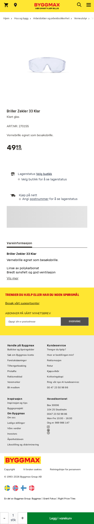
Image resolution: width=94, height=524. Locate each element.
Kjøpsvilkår (53, 371)
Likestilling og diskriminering (23, 444)
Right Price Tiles (66, 498)
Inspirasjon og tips (17, 402)
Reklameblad (14, 376)
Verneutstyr (80, 18)
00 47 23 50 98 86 (57, 387)
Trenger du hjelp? (56, 349)
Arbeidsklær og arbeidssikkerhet (51, 18)
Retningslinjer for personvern (65, 469)
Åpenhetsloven (15, 439)
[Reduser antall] (4, 518)
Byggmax (36, 498)
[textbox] (14, 147)
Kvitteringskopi (55, 376)
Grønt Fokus (49, 498)
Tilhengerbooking (16, 365)
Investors (12, 433)
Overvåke (75, 321)
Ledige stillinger (16, 422)
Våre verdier (14, 428)
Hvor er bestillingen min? (60, 354)
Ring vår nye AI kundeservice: (63, 382)
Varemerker (13, 382)
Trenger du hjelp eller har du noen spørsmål (42, 295)
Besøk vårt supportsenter (22, 303)
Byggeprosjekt (15, 408)
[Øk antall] (22, 518)
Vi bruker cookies (32, 469)
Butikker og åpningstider (20, 349)
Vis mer (12, 278)
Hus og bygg (21, 18)
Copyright (9, 469)
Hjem (6, 18)
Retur (50, 365)
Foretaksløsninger (17, 360)
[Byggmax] (47, 6)
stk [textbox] (13, 520)
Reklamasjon (54, 360)
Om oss (11, 417)
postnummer (39, 199)
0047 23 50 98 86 (57, 413)
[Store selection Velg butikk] (15, 5)
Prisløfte (11, 371)
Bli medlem (13, 387)
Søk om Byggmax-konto (20, 354)
